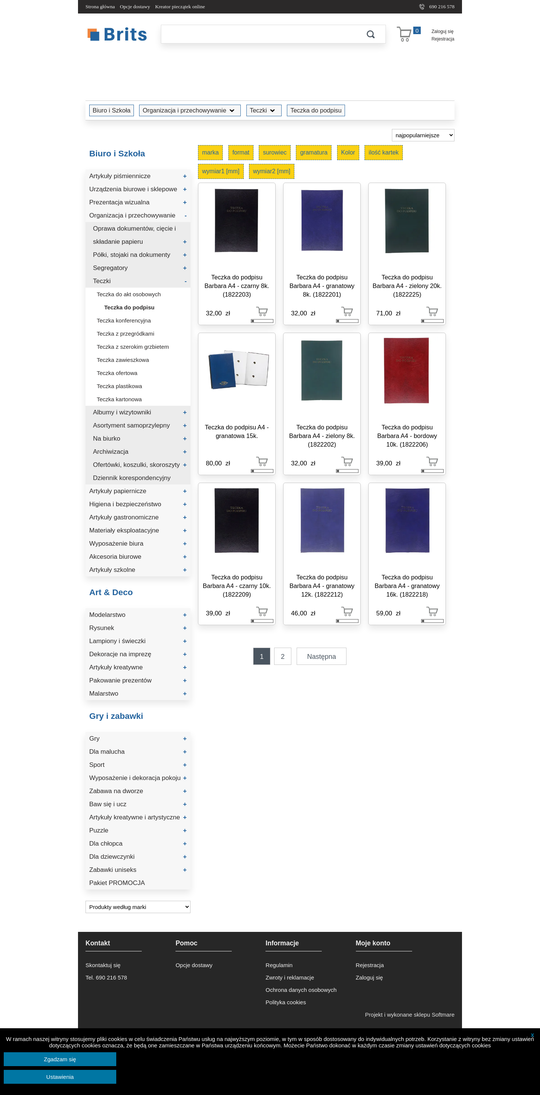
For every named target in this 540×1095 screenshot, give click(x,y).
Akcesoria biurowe (138, 556)
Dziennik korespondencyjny (132, 478)
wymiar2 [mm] (272, 171)
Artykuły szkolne (138, 569)
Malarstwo (138, 693)
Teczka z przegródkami (125, 333)
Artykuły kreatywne (138, 667)
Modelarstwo (138, 614)
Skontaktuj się (103, 965)
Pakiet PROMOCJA (117, 882)
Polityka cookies (286, 1002)
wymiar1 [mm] (221, 171)
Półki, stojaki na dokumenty (140, 254)
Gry (138, 738)
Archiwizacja (140, 451)
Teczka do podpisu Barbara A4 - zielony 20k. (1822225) (407, 286)
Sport (138, 764)
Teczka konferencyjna (124, 320)
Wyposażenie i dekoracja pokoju (138, 777)
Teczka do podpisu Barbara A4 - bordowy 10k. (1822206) (407, 436)
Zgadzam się (60, 1059)
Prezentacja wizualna (138, 202)
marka (210, 152)
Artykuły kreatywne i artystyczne (138, 817)
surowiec (274, 152)
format (240, 152)
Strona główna (100, 6)
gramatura (313, 152)
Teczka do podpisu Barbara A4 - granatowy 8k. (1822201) (322, 286)
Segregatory (140, 267)
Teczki (264, 110)
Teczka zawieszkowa (123, 360)
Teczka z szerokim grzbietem (133, 347)
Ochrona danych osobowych (301, 990)
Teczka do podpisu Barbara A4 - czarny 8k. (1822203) (236, 286)
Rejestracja (443, 39)
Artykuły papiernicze (138, 491)
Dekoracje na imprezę (138, 654)
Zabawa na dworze (138, 791)
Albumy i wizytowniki (140, 412)
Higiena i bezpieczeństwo (138, 504)
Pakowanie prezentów (138, 680)
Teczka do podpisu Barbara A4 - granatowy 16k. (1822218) (407, 586)
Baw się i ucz (138, 804)
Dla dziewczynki (138, 856)
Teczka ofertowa (117, 373)
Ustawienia (60, 1077)
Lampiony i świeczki (138, 641)
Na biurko (140, 438)
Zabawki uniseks (138, 869)
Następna (321, 656)
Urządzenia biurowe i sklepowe (138, 189)
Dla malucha (138, 751)
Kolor (348, 152)
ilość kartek (384, 152)
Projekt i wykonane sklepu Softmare (409, 1014)
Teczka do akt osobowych (129, 294)
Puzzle (138, 830)
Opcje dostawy (135, 6)
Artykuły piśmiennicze (138, 176)
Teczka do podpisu (316, 110)
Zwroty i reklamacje (290, 977)
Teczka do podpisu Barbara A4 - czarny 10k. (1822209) (237, 586)
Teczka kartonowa (119, 399)
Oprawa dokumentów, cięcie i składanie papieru (140, 236)
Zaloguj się (443, 31)
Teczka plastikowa (119, 386)
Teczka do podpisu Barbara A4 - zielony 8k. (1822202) (322, 436)
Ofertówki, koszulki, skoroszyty (140, 464)
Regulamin (279, 965)
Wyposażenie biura (138, 543)
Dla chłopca (138, 843)
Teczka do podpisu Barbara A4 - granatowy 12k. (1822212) (322, 586)
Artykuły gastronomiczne (138, 517)
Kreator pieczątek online (180, 6)
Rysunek (138, 627)
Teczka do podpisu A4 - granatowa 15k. (237, 431)
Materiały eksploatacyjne (138, 530)
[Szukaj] (258, 34)
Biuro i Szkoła (111, 110)
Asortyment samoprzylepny (140, 425)
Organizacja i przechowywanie (189, 110)
